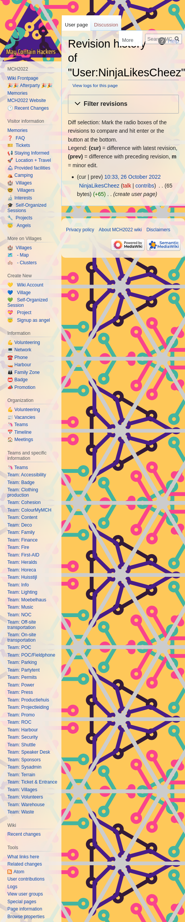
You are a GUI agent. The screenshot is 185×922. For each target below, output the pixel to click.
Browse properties (26, 916)
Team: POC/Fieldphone (31, 655)
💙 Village (19, 292)
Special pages (21, 901)
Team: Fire (18, 547)
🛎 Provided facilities (28, 168)
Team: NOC (19, 614)
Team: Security (22, 737)
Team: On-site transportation (21, 637)
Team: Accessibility (26, 474)
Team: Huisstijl (22, 577)
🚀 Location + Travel (29, 160)
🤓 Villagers (21, 190)
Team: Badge (21, 482)
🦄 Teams (17, 424)
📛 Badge (17, 379)
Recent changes (24, 834)
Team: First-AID (23, 555)
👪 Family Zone (23, 372)
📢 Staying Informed (28, 153)
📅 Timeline (19, 432)
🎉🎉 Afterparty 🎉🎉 (30, 85)
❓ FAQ (16, 138)
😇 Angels (19, 225)
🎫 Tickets (18, 145)
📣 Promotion (21, 387)
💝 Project (19, 312)
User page (76, 25)
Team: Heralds (22, 562)
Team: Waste (20, 812)
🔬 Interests (19, 198)
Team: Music (20, 607)
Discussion (106, 25)
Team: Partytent (23, 670)
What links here (23, 856)
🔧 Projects (19, 218)
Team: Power (20, 685)
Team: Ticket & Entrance (32, 782)
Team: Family (21, 532)
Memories (17, 93)
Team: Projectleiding (28, 707)
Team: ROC (19, 722)
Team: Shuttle (21, 744)
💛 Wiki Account (25, 285)
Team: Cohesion (24, 502)
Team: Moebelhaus (26, 600)
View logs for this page (95, 85)
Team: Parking (22, 662)
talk (127, 186)
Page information (24, 909)
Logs (12, 886)
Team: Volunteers (25, 797)
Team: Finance (22, 540)
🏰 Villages (19, 183)
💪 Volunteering (23, 342)
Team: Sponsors (24, 759)
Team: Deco (19, 525)
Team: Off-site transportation (21, 624)
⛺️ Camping (20, 175)
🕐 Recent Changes (28, 108)
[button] (123, 104)
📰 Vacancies (21, 417)
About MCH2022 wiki (120, 229)
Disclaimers (158, 229)
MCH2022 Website (26, 100)
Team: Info (18, 585)
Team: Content (22, 517)
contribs (144, 186)
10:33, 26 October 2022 (132, 177)
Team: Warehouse (26, 804)
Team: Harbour (22, 730)
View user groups (25, 894)
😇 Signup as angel (28, 320)
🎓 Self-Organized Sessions (26, 208)
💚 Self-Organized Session (27, 302)
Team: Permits (22, 677)
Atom (18, 871)
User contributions (26, 879)
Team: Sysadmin (24, 767)
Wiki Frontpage (22, 78)
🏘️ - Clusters (21, 262)
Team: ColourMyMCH (29, 510)
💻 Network (19, 349)
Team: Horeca (21, 570)
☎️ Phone (17, 357)
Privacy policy (80, 229)
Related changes (24, 864)
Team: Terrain (21, 774)
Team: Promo (21, 715)
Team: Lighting (22, 592)
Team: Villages (22, 789)
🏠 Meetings (20, 439)
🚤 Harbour (19, 364)
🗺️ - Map (18, 255)
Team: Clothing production (22, 492)
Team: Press (20, 692)
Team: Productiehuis (28, 700)
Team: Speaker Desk (28, 752)
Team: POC (19, 647)
